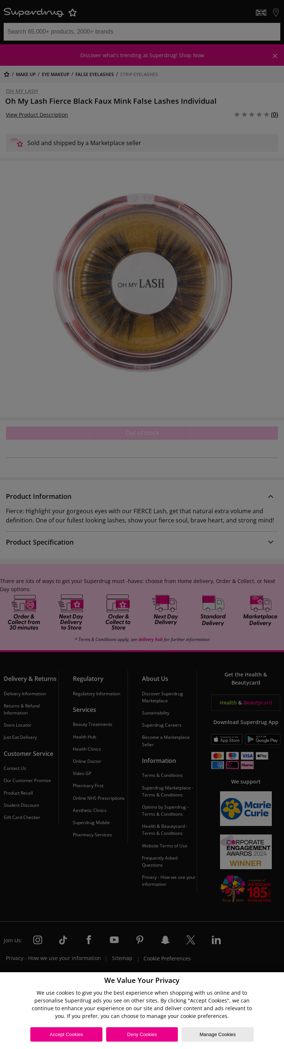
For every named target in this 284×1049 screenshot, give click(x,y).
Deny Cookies (142, 1034)
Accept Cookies (66, 1034)
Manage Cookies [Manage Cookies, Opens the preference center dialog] (218, 1034)
